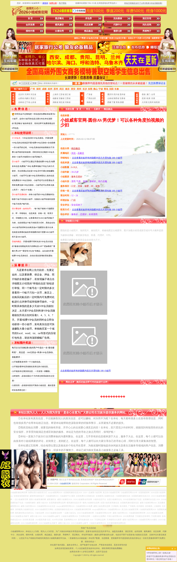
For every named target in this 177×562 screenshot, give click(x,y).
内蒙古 (27, 98)
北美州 (151, 102)
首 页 (30, 18)
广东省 (89, 94)
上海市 (55, 94)
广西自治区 (91, 98)
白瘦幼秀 (59, 31)
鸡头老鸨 (146, 25)
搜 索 (77, 83)
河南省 (68, 102)
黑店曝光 (59, 18)
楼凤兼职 (59, 25)
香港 (144, 94)
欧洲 (148, 98)
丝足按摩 (88, 25)
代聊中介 (117, 25)
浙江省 (68, 94)
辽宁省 (27, 102)
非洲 (153, 98)
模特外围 (30, 31)
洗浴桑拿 (117, 18)
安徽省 (61, 98)
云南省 (110, 98)
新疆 (122, 102)
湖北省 (61, 102)
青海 (118, 102)
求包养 (88, 18)
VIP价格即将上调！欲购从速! (159, 553)
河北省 (33, 94)
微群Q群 (118, 31)
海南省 (89, 102)
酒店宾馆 (146, 18)
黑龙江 (33, 98)
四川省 (116, 94)
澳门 (148, 94)
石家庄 (97, 109)
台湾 (153, 94)
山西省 (21, 98)
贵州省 (122, 94)
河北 (88, 109)
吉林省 (21, 102)
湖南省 (55, 102)
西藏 (109, 102)
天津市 (27, 94)
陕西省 (116, 98)
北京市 (21, 94)
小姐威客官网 (65, 483)
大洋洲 (144, 102)
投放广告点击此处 (88, 528)
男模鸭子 (146, 31)
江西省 (68, 98)
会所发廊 (30, 25)
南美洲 (157, 102)
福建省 (55, 98)
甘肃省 (122, 98)
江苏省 (61, 94)
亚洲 (144, 98)
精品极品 (88, 31)
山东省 (33, 102)
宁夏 (113, 102)
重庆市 (110, 94)
